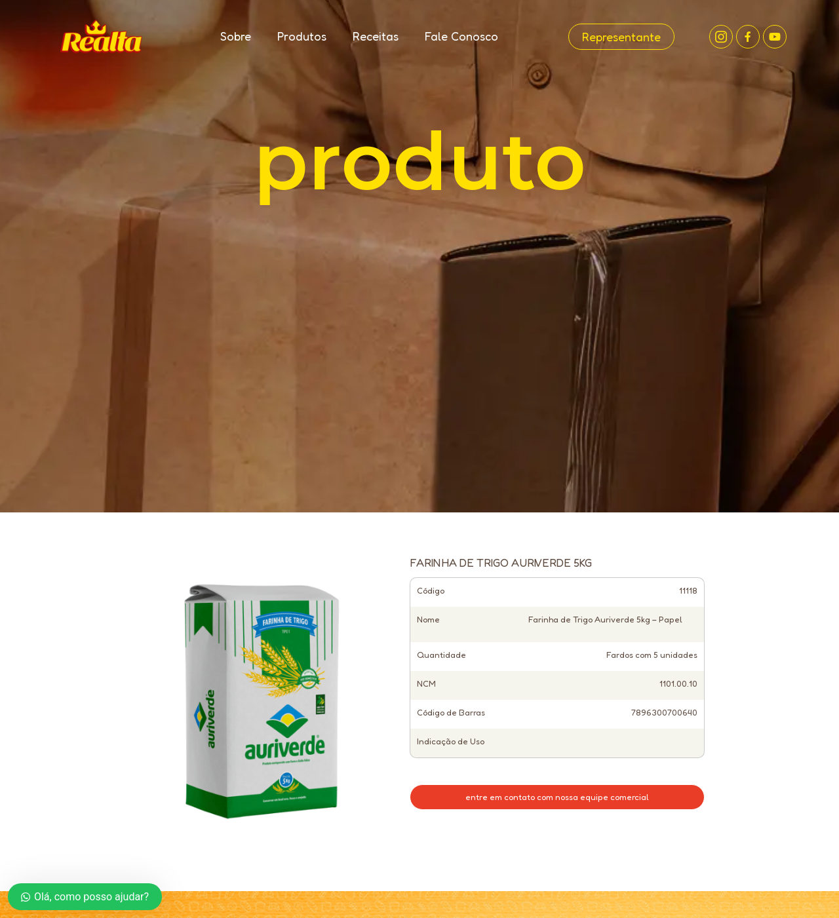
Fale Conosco (461, 36)
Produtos (301, 36)
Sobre (235, 36)
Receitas (376, 36)
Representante (621, 36)
